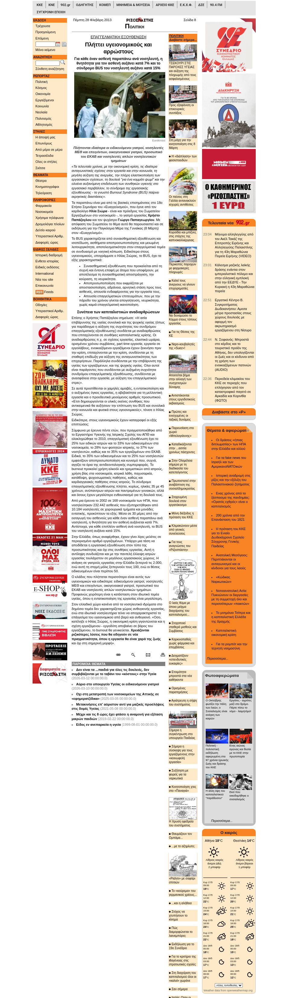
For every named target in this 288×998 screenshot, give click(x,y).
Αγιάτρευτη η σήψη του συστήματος (183, 702)
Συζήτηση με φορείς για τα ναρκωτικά (178, 774)
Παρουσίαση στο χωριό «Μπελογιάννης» (181, 431)
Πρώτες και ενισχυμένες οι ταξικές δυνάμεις (180, 415)
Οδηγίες (41, 305)
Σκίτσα (40, 168)
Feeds (45, 292)
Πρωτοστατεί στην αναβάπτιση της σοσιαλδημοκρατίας (182, 484)
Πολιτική (42, 82)
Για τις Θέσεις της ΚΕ (182, 333)
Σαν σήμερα (178, 989)
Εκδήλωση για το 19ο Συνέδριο (181, 946)
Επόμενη (42, 38)
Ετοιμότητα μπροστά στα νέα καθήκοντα (180, 675)
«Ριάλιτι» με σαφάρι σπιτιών (183, 868)
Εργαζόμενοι (45, 100)
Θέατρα (41, 180)
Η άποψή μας (45, 137)
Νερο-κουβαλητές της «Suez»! (182, 346)
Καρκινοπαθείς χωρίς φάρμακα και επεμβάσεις (181, 643)
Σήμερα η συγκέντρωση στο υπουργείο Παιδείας (183, 725)
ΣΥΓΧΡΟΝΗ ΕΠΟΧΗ (51, 12)
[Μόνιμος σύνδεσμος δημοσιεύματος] (121, 655)
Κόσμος (41, 88)
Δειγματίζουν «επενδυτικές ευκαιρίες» (178, 659)
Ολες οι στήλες (46, 161)
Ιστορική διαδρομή (49, 255)
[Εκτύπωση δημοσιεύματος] (160, 655)
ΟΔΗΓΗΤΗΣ (84, 5)
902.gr (65, 5)
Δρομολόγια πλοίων (50, 224)
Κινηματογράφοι (47, 186)
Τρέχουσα (43, 26)
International (45, 273)
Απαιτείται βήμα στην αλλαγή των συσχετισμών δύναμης (183, 372)
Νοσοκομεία (44, 211)
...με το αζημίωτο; (182, 846)
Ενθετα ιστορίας (47, 261)
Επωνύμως (44, 143)
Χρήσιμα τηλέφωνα (50, 217)
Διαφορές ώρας (47, 242)
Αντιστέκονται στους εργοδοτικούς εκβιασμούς (182, 399)
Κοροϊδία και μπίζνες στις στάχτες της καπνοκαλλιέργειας (183, 226)
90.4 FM (216, 5)
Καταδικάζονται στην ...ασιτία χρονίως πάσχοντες (182, 448)
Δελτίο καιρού (45, 230)
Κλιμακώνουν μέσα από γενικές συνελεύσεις (183, 529)
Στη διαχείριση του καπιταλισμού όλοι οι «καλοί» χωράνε (182, 976)
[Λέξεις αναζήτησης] (48, 63)
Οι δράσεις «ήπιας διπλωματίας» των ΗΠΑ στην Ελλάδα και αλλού (228, 444)
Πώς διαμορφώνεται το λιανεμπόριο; (180, 931)
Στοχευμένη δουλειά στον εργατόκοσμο (178, 501)
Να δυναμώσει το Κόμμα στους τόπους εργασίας (183, 310)
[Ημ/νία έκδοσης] (45, 44)
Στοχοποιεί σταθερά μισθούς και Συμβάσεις (182, 627)
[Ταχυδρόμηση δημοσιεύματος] (148, 655)
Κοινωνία (42, 106)
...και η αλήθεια (180, 903)
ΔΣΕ (201, 5)
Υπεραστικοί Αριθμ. (50, 236)
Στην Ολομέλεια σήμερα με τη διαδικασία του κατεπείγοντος (180, 466)
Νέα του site (44, 279)
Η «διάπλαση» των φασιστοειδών (183, 158)
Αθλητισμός (44, 124)
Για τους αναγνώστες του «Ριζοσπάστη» (179, 545)
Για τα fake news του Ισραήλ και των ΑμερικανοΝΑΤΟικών (228, 462)
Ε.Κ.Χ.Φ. (186, 5)
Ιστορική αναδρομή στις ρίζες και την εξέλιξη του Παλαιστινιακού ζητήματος (231, 480)
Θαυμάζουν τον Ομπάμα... (180, 835)
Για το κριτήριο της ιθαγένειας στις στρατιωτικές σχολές (182, 960)
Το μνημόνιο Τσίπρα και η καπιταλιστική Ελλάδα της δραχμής (230, 617)
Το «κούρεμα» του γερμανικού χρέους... (183, 892)
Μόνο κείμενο (45, 50)
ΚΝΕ (52, 5)
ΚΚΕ (40, 5)
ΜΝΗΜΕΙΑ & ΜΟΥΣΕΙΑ (133, 5)
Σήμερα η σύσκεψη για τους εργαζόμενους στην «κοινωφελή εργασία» (182, 754)
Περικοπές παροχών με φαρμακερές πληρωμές (183, 260)
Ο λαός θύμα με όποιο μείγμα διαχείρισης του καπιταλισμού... (183, 586)
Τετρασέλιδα (45, 155)
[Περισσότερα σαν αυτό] (133, 655)
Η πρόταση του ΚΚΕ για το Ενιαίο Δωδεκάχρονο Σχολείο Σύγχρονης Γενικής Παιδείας (228, 537)
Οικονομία (43, 94)
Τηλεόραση (44, 193)
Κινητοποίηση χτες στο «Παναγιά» (182, 788)
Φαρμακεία (44, 205)
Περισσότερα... (217, 658)
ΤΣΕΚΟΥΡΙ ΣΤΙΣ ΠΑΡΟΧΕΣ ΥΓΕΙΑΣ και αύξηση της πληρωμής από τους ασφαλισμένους (183, 62)
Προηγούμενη (46, 32)
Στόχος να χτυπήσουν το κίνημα (178, 915)
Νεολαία (41, 112)
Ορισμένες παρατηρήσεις (178, 690)
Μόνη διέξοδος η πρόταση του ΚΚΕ (181, 515)
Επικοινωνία (45, 285)
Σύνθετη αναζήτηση (50, 69)
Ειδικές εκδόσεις (47, 267)
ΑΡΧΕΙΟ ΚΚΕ (165, 5)
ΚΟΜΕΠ (105, 5)
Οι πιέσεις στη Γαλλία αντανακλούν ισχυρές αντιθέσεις (183, 186)
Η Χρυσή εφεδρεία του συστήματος (183, 812)
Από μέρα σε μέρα (49, 149)
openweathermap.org (239, 990)
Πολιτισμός (44, 118)
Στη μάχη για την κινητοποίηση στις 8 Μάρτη (183, 134)
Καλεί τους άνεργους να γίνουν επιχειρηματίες (182, 284)
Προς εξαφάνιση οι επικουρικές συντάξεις (183, 100)
